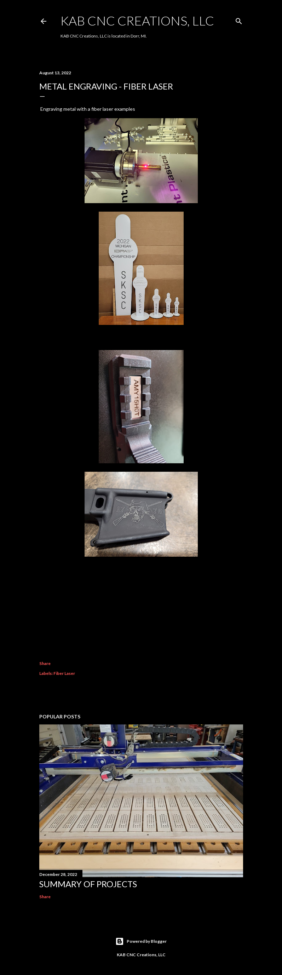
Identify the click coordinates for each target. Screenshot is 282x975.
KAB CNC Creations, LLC (137, 20)
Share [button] (45, 663)
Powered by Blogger (141, 941)
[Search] (239, 20)
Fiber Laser (64, 673)
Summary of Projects (88, 884)
